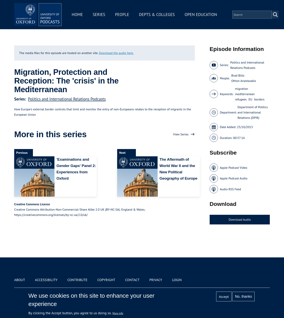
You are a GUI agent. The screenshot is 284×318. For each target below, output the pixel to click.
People (122, 14)
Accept (224, 296)
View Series (181, 134)
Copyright (106, 280)
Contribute (77, 280)
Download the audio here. (116, 53)
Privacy (155, 280)
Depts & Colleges (157, 14)
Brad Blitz (237, 75)
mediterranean (245, 94)
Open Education (201, 14)
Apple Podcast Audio (234, 178)
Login (177, 280)
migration (241, 89)
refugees (241, 99)
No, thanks (243, 296)
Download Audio (240, 219)
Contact (132, 280)
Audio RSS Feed (230, 189)
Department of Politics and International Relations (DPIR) (252, 112)
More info (117, 313)
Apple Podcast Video (233, 168)
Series (99, 14)
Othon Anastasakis (243, 81)
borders (259, 99)
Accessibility (46, 280)
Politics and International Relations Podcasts (67, 99)
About (19, 280)
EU (250, 99)
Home (77, 14)
